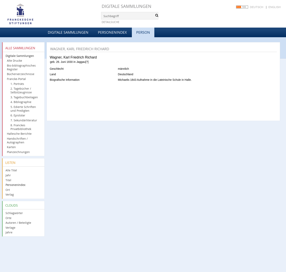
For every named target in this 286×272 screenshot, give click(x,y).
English (274, 7)
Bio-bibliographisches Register (21, 67)
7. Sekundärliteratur (23, 120)
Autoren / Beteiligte (18, 223)
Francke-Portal (16, 79)
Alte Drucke (14, 60)
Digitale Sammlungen (126, 6)
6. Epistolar (17, 115)
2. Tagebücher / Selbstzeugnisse (21, 90)
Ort (8, 190)
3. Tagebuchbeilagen (24, 97)
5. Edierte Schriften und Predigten (23, 108)
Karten (11, 147)
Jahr (8, 175)
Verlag (10, 194)
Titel (8, 180)
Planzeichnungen (18, 152)
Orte (8, 218)
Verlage (10, 227)
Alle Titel (11, 170)
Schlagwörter (14, 213)
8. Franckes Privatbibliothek (20, 127)
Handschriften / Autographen (17, 140)
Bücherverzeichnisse (20, 74)
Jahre (9, 232)
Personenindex (112, 32)
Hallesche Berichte (19, 134)
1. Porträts (17, 84)
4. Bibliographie (20, 102)
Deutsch (256, 7)
